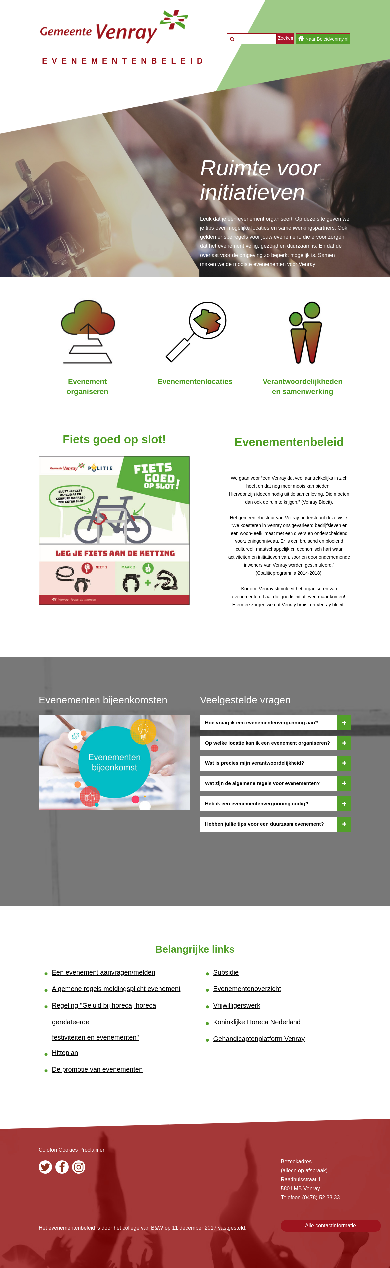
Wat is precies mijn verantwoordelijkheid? (278, 762)
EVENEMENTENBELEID (126, 61)
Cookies (68, 1149)
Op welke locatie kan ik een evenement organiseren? (278, 742)
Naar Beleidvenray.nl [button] (323, 38)
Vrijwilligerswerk (237, 1005)
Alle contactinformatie (330, 1225)
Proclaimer (91, 1149)
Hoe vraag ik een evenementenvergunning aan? (278, 722)
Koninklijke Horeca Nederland (257, 1021)
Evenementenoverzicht (247, 988)
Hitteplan (65, 1052)
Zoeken (285, 38)
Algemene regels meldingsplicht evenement (116, 988)
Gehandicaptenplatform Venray (259, 1038)
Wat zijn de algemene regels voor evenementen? (278, 783)
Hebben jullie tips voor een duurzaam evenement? (278, 823)
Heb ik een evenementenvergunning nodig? (278, 803)
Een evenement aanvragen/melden (103, 972)
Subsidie (226, 972)
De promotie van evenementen (97, 1069)
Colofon (48, 1149)
